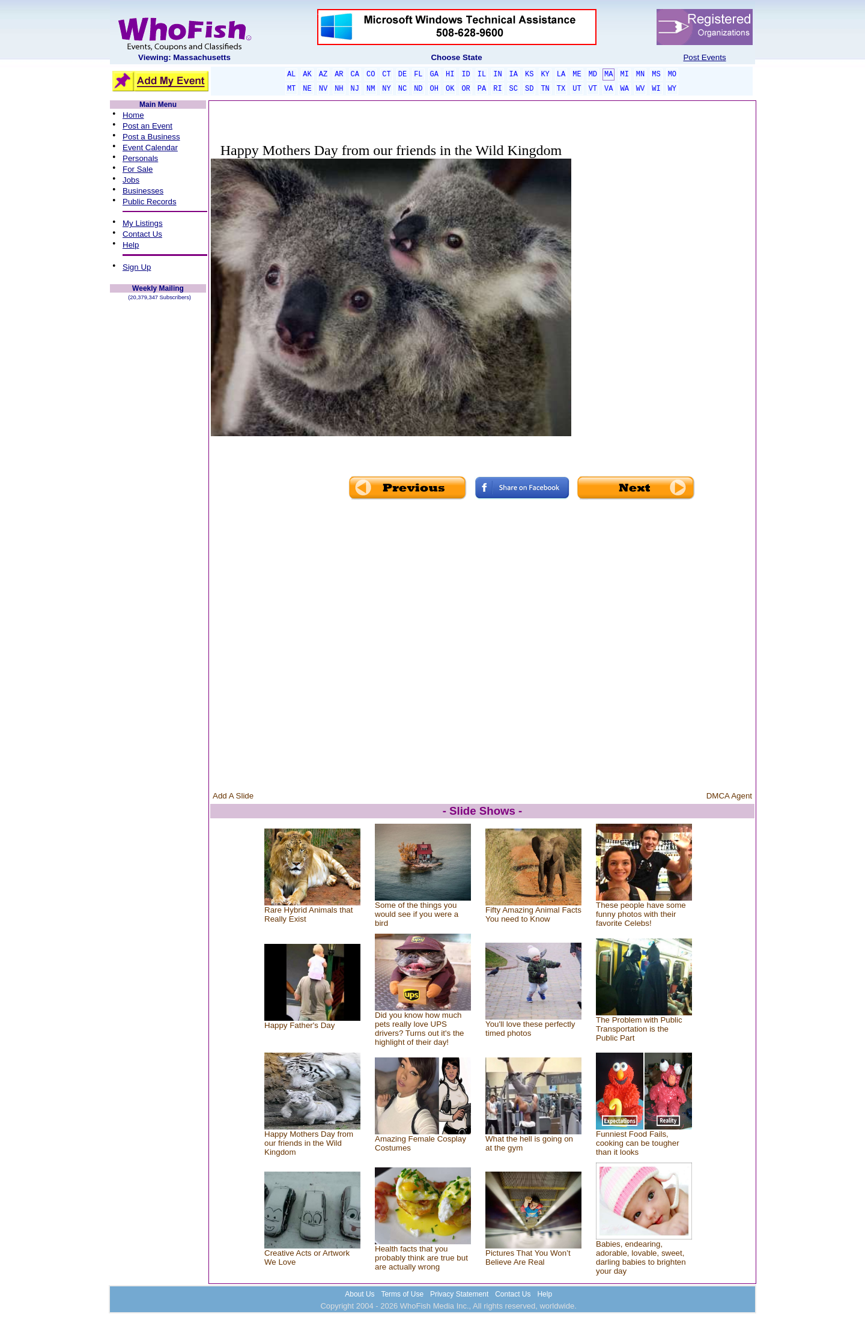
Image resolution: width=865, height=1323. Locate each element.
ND (418, 89)
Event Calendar (150, 147)
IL (482, 74)
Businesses (143, 190)
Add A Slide (233, 795)
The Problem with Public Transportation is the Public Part (639, 1028)
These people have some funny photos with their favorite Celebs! (641, 914)
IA (513, 74)
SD (529, 89)
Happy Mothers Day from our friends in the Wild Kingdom (308, 1143)
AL (291, 74)
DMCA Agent (729, 795)
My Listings (143, 223)
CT (386, 74)
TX (561, 89)
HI (450, 74)
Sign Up (137, 267)
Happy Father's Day (299, 1025)
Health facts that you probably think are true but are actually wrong (421, 1257)
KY (545, 74)
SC (513, 89)
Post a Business (151, 136)
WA (624, 89)
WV (640, 89)
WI (656, 89)
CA (355, 74)
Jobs (131, 179)
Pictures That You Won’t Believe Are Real (528, 1257)
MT (291, 89)
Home (133, 115)
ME (576, 74)
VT (593, 89)
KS (529, 74)
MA (608, 74)
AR (339, 74)
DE (402, 74)
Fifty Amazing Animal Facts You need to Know (533, 914)
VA (608, 89)
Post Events (704, 57)
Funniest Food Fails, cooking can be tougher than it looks (637, 1143)
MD (593, 74)
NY (386, 89)
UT (576, 89)
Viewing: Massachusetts (184, 57)
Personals (140, 158)
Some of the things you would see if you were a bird (416, 914)
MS (656, 74)
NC (402, 89)
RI (497, 89)
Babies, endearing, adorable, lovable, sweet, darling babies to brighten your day (641, 1257)
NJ (355, 89)
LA (561, 74)
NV (323, 89)
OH (434, 89)
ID (465, 74)
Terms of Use (402, 1294)
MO (672, 74)
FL (418, 74)
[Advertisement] (662, 295)
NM (370, 89)
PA (482, 89)
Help (131, 244)
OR (465, 89)
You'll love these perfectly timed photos (530, 1029)
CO (370, 74)
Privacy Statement (459, 1294)
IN (497, 74)
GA (434, 74)
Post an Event (147, 125)
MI (624, 74)
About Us (359, 1294)
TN (545, 89)
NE (307, 89)
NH (339, 89)
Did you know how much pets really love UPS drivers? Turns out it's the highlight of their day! (419, 1029)
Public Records (150, 201)
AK (307, 74)
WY (672, 89)
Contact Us (142, 234)
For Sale (138, 169)
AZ (323, 74)
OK (450, 89)
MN (640, 74)
